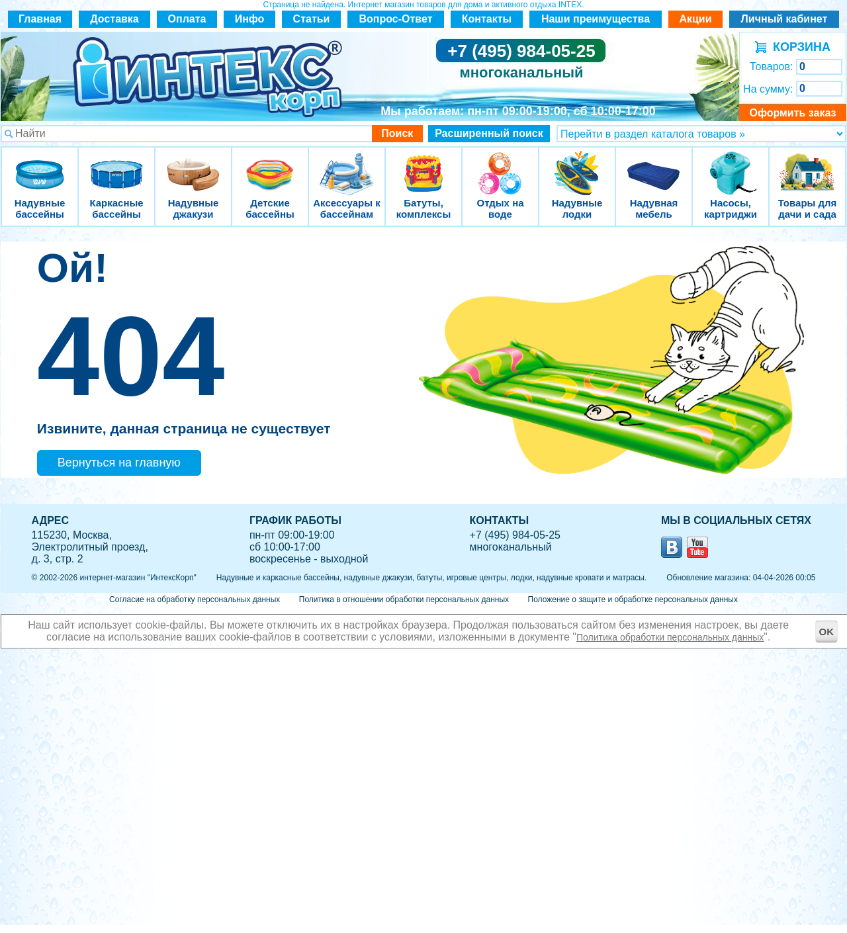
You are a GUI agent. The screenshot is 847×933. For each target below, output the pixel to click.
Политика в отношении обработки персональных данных (404, 599)
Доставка (114, 18)
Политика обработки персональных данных (670, 637)
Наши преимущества (595, 18)
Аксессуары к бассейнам (346, 165)
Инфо (250, 18)
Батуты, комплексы (423, 165)
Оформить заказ (792, 112)
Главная (40, 18)
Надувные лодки (577, 165)
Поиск (397, 133)
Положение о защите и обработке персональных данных (633, 599)
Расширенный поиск (489, 133)
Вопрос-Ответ (396, 18)
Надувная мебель (654, 165)
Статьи (311, 18)
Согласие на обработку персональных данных (194, 599)
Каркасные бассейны (116, 165)
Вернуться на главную (119, 462)
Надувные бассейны (39, 165)
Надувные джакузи (193, 165)
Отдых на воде (500, 165)
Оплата (187, 18)
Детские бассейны (270, 165)
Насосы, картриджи (730, 165)
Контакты (487, 18)
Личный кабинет (784, 18)
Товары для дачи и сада (807, 165)
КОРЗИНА (798, 47)
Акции (695, 18)
